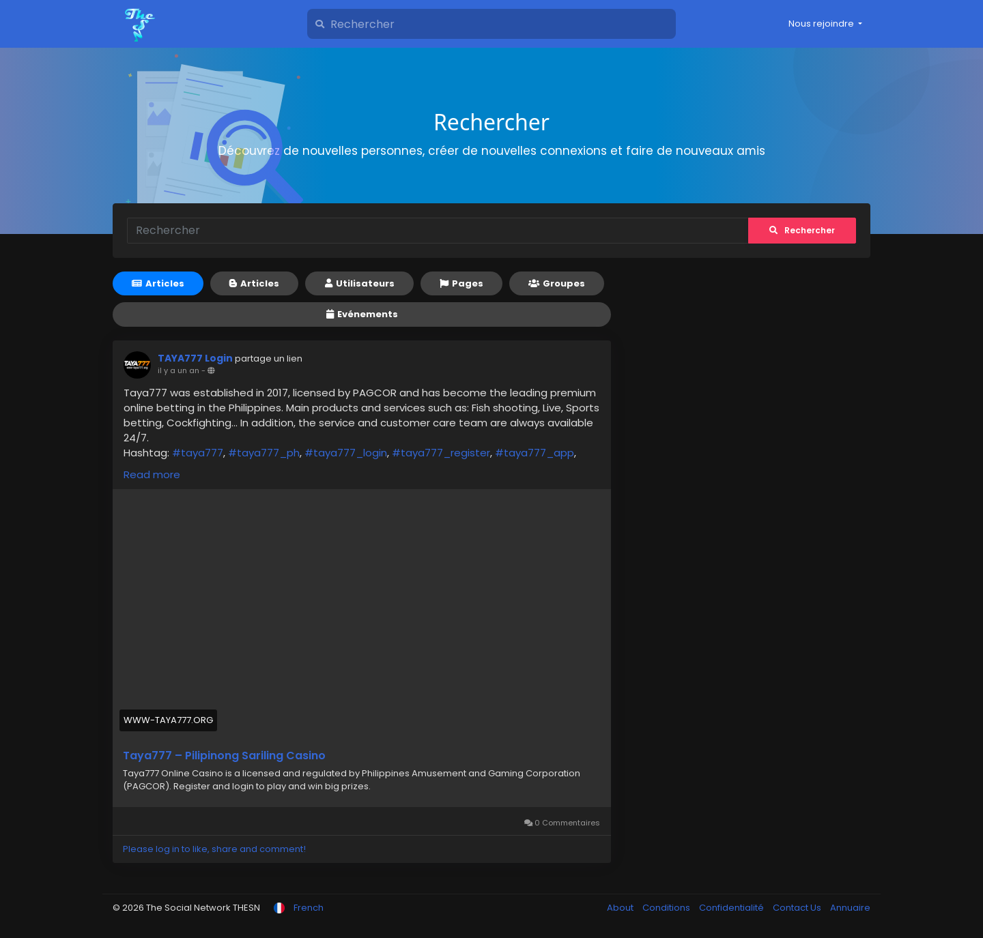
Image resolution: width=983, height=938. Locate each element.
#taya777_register (441, 452)
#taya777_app (534, 452)
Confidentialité (732, 907)
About (621, 907)
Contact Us (798, 907)
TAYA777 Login (195, 358)
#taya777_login (345, 452)
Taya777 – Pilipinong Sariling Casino (224, 755)
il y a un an (178, 370)
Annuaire (850, 907)
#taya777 (197, 452)
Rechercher (802, 230)
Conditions (667, 907)
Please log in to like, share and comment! (214, 848)
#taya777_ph (264, 452)
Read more (152, 474)
